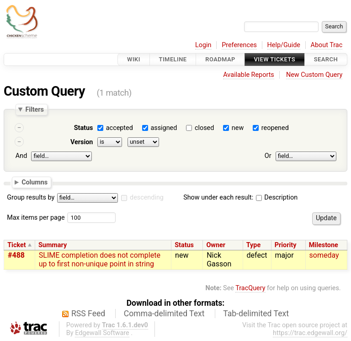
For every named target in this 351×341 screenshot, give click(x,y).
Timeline (173, 59)
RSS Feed (88, 313)
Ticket (16, 245)
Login (203, 45)
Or (268, 156)
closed (204, 128)
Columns (34, 181)
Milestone (323, 245)
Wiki (133, 59)
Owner (215, 245)
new (238, 128)
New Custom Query (314, 75)
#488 (16, 255)
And (21, 156)
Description (277, 197)
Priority (286, 245)
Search (326, 59)
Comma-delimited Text (164, 313)
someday (324, 255)
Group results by (30, 197)
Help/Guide (283, 45)
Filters (34, 109)
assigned (163, 128)
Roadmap (220, 59)
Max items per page (35, 218)
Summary (52, 245)
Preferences (239, 45)
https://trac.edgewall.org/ (310, 333)
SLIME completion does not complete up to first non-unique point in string (99, 259)
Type (253, 245)
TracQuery (250, 288)
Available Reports (248, 75)
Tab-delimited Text (256, 313)
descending (147, 197)
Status (83, 128)
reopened (275, 128)
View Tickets (274, 59)
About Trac (327, 45)
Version (81, 142)
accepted (119, 128)
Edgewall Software (102, 333)
